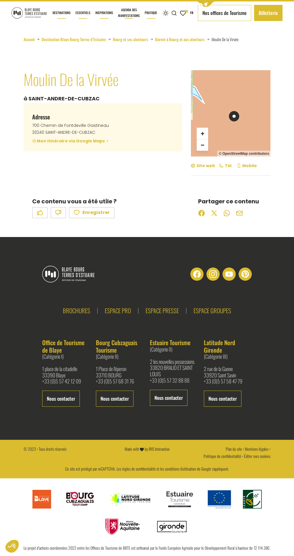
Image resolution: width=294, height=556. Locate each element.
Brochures (76, 310)
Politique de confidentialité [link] (222, 456)
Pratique (151, 18)
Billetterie (268, 12)
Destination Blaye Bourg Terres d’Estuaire (74, 39)
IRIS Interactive (159, 449)
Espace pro (118, 310)
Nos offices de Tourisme (224, 12)
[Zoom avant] (202, 133)
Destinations (62, 18)
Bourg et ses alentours (130, 39)
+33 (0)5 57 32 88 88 (169, 380)
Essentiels (83, 18)
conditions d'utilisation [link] (180, 469)
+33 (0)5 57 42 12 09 (61, 381)
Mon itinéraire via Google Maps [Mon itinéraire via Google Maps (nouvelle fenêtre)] (70, 141)
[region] (230, 113)
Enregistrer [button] (92, 213)
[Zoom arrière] (202, 145)
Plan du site (234, 449)
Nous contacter (61, 398)
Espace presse (162, 310)
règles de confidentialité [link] (139, 469)
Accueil (29, 39)
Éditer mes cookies (257, 456)
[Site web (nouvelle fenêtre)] (203, 165)
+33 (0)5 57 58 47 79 (223, 381)
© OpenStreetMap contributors (244, 154)
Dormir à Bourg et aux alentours (180, 39)
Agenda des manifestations (129, 16)
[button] (206, 4)
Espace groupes (212, 310)
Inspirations (104, 18)
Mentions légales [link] (256, 449)
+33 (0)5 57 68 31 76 (115, 381)
